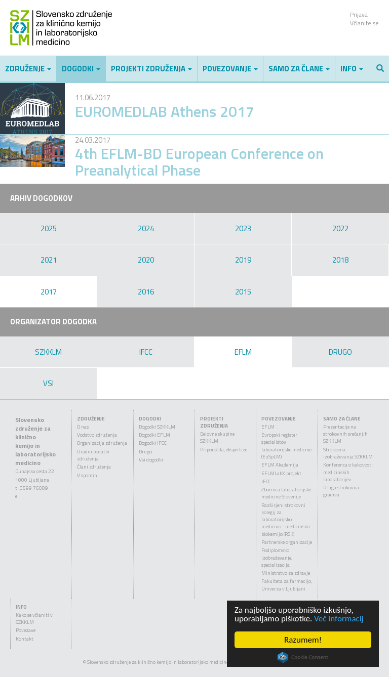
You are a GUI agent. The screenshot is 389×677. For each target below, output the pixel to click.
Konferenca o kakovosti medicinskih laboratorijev (348, 472)
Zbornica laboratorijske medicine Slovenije (286, 493)
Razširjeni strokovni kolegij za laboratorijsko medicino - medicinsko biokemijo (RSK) (285, 519)
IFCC (145, 352)
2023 (243, 228)
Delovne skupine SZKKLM (217, 437)
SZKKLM (48, 352)
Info (351, 68)
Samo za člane (299, 68)
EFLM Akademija (279, 465)
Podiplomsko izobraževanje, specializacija (276, 557)
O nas (83, 427)
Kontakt (24, 639)
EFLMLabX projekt (281, 473)
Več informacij (339, 618)
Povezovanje (230, 68)
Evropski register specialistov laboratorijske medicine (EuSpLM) (286, 445)
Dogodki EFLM (154, 435)
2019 (243, 260)
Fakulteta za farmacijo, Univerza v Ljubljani (286, 584)
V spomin (87, 475)
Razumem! (303, 639)
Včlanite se (364, 23)
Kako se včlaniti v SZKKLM (34, 618)
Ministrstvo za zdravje (285, 573)
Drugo (145, 451)
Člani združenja (94, 467)
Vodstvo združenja (97, 435)
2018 (340, 260)
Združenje (28, 68)
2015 (243, 292)
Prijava (359, 14)
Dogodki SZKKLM (157, 427)
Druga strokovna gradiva (341, 491)
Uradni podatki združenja (93, 455)
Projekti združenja (151, 68)
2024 (146, 228)
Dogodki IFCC (153, 443)
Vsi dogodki (151, 459)
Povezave (25, 630)
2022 (340, 228)
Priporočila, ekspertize (223, 449)
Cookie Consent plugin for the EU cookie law (303, 657)
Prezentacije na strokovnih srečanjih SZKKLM (345, 434)
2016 (146, 292)
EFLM (243, 352)
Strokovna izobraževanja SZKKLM (348, 453)
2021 (49, 260)
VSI (48, 383)
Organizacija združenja (102, 443)
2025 (49, 228)
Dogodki (81, 68)
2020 (146, 260)
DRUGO (340, 352)
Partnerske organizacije (286, 542)
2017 (49, 292)
